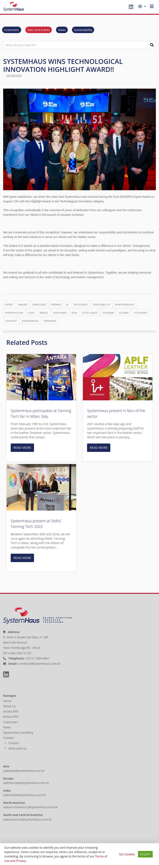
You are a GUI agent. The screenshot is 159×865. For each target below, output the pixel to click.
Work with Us (17, 748)
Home (7, 701)
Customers (11, 30)
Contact (8, 738)
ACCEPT (145, 854)
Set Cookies (127, 854)
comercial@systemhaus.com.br (39, 664)
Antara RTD (11, 717)
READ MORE (22, 447)
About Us (10, 706)
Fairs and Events (38, 30)
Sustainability (83, 30)
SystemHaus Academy (18, 732)
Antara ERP (11, 711)
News (62, 30)
